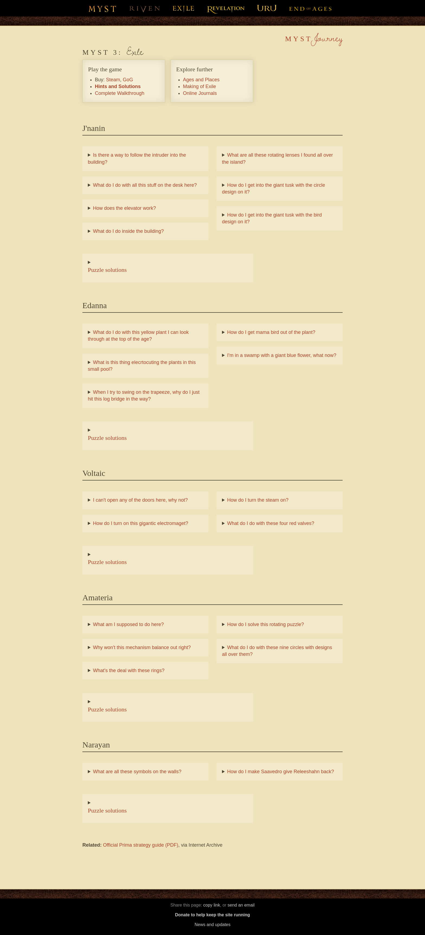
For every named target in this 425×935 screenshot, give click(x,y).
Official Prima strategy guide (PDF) (140, 845)
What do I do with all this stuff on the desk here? (145, 185)
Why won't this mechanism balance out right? (142, 647)
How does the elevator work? (124, 208)
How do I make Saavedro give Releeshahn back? (280, 771)
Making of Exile (199, 86)
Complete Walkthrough (119, 93)
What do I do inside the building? (128, 231)
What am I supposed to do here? (128, 624)
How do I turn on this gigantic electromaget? (140, 523)
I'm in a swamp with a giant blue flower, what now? (281, 355)
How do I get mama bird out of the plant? (271, 332)
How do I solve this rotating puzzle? (265, 624)
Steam (113, 79)
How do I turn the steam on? (257, 500)
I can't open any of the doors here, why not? (140, 500)
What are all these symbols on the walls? (137, 771)
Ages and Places (201, 79)
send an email (241, 905)
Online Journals (200, 93)
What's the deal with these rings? (129, 670)
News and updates (213, 924)
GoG (128, 79)
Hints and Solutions (118, 86)
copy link (211, 905)
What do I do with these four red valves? (270, 523)
